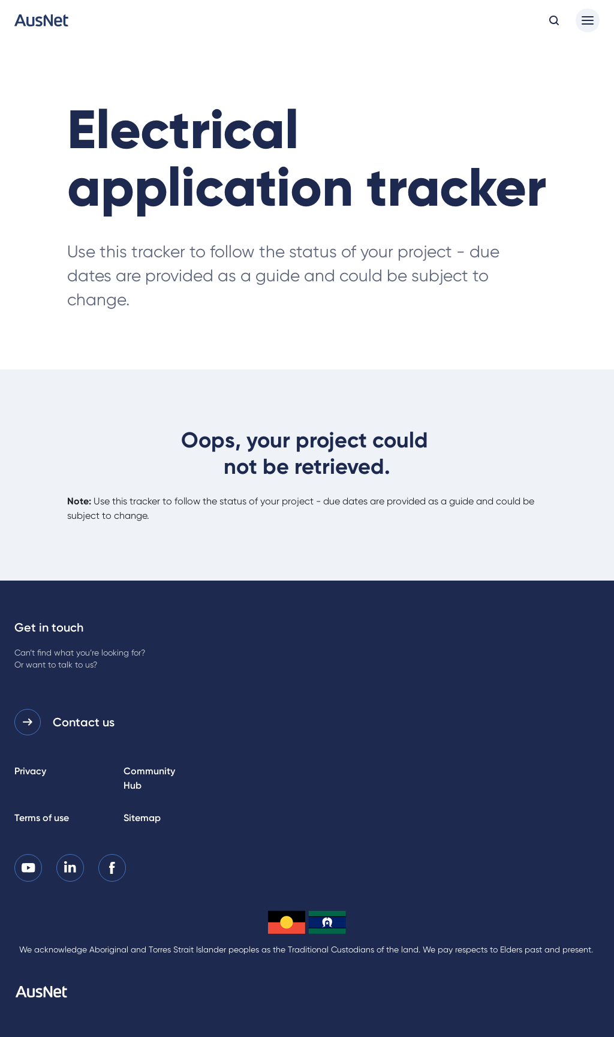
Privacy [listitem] (30, 771)
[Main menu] (588, 20)
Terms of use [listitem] (41, 817)
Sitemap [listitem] (142, 817)
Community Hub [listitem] (149, 778)
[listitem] (28, 868)
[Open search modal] (554, 20)
